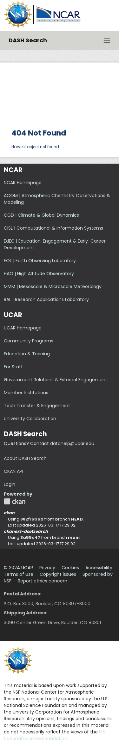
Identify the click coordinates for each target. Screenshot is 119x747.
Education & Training (27, 354)
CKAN (14, 501)
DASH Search (28, 40)
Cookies (70, 567)
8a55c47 (30, 537)
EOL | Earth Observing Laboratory (40, 260)
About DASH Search (25, 458)
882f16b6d (31, 519)
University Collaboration (30, 418)
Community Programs (28, 341)
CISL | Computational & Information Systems (53, 228)
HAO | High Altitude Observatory (39, 273)
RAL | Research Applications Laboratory (46, 299)
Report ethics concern (42, 581)
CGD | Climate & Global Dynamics (41, 215)
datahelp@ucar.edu (72, 443)
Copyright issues (58, 574)
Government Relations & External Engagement (55, 380)
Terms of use (18, 574)
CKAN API (13, 471)
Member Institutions (26, 392)
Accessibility (98, 567)
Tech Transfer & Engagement (37, 405)
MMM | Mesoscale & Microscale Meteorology (53, 286)
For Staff (13, 367)
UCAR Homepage (23, 328)
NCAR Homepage (23, 182)
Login (9, 484)
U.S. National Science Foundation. (55, 735)
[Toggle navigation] (107, 40)
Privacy (47, 567)
